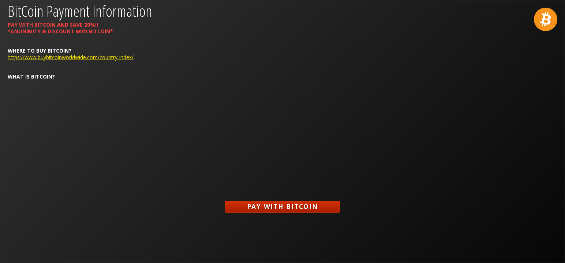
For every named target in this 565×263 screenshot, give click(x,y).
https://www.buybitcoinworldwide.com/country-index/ (71, 57)
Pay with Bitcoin (282, 206)
